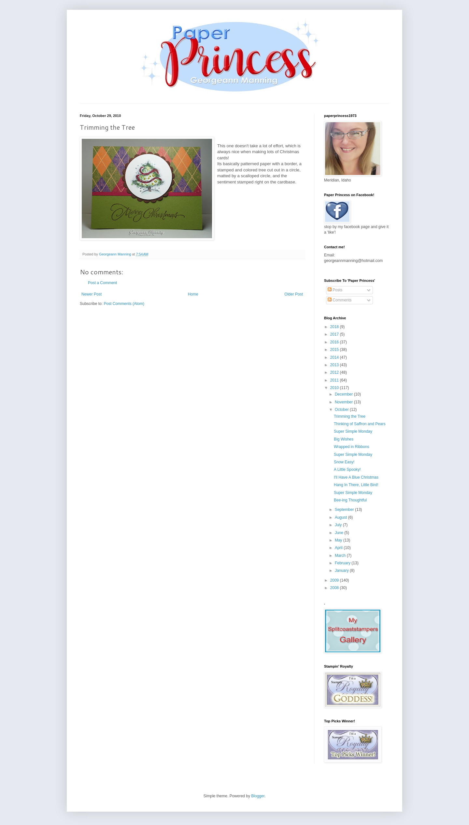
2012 (335, 372)
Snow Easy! (344, 462)
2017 (335, 334)
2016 (335, 342)
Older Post (293, 294)
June (339, 532)
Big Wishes (343, 439)
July (339, 525)
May (339, 540)
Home (193, 294)
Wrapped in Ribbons (351, 446)
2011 (335, 380)
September (345, 509)
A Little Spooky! (347, 469)
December (344, 394)
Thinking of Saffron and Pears (360, 424)
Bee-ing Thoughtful (350, 500)
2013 (335, 365)
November (344, 402)
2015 (335, 349)
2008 (335, 588)
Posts (335, 290)
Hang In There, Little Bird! (356, 485)
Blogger (257, 796)
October (342, 409)
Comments (339, 300)
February (343, 563)
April (339, 547)
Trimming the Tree (349, 416)
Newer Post (91, 294)
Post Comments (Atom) (124, 303)
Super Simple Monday (353, 431)
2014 (335, 357)
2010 (335, 387)
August (341, 517)
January (342, 570)
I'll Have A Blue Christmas (356, 477)
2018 (335, 327)
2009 (335, 580)
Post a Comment (102, 283)
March (341, 555)
